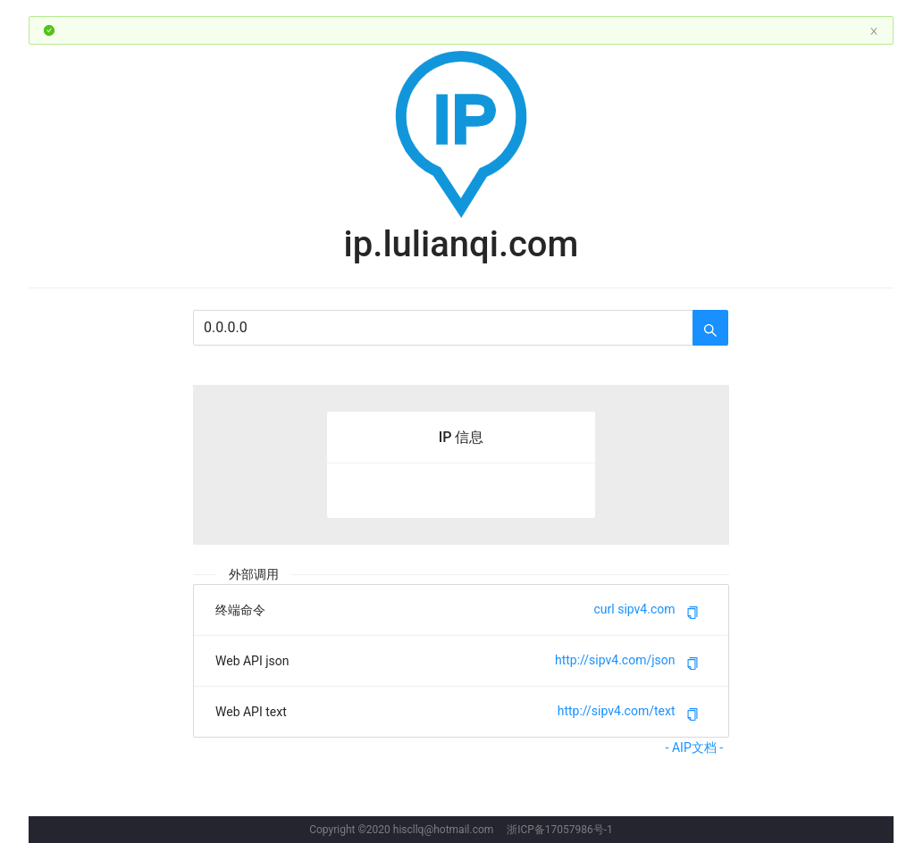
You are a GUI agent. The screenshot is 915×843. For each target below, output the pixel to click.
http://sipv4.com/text (617, 712)
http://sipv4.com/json (615, 661)
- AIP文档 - (697, 747)
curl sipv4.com (635, 610)
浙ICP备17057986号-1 (560, 829)
